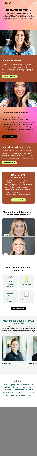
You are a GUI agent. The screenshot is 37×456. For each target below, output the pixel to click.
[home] (8, 3)
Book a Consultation (9, 162)
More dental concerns (18, 308)
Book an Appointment (9, 76)
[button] (34, 3)
